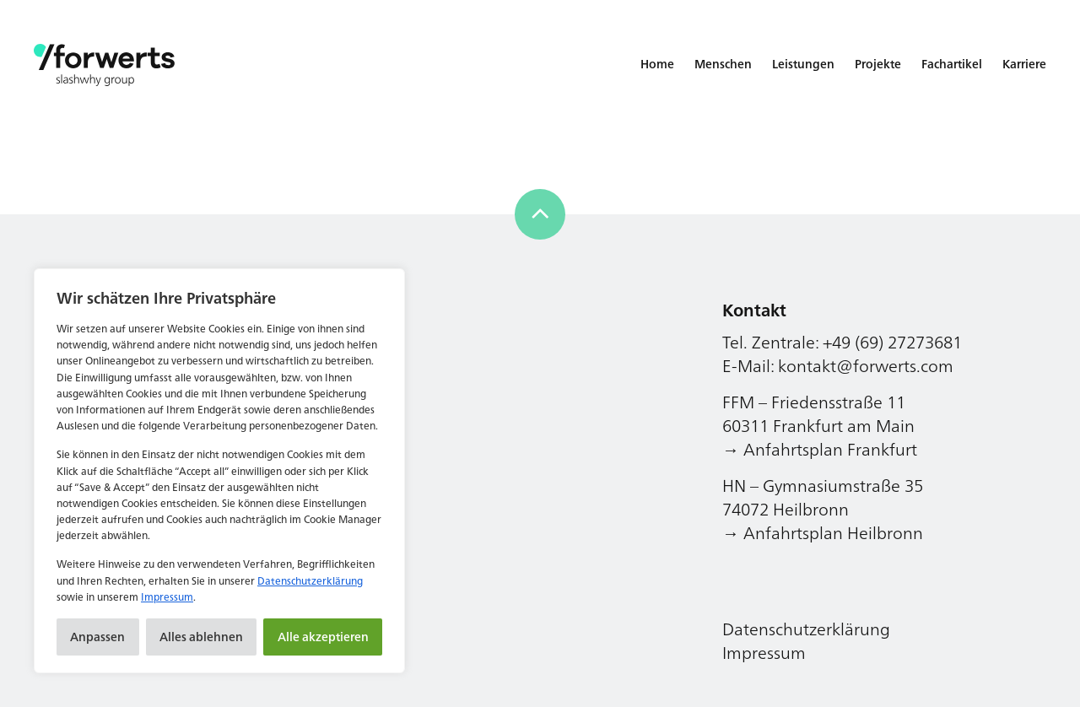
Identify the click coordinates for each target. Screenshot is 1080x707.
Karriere (1024, 63)
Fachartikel (951, 63)
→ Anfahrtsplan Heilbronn (822, 533)
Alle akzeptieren (323, 636)
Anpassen (97, 636)
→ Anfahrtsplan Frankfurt (819, 449)
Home (657, 63)
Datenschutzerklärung (310, 581)
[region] (219, 470)
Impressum (167, 597)
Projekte (878, 63)
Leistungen (803, 63)
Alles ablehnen (201, 636)
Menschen (723, 63)
